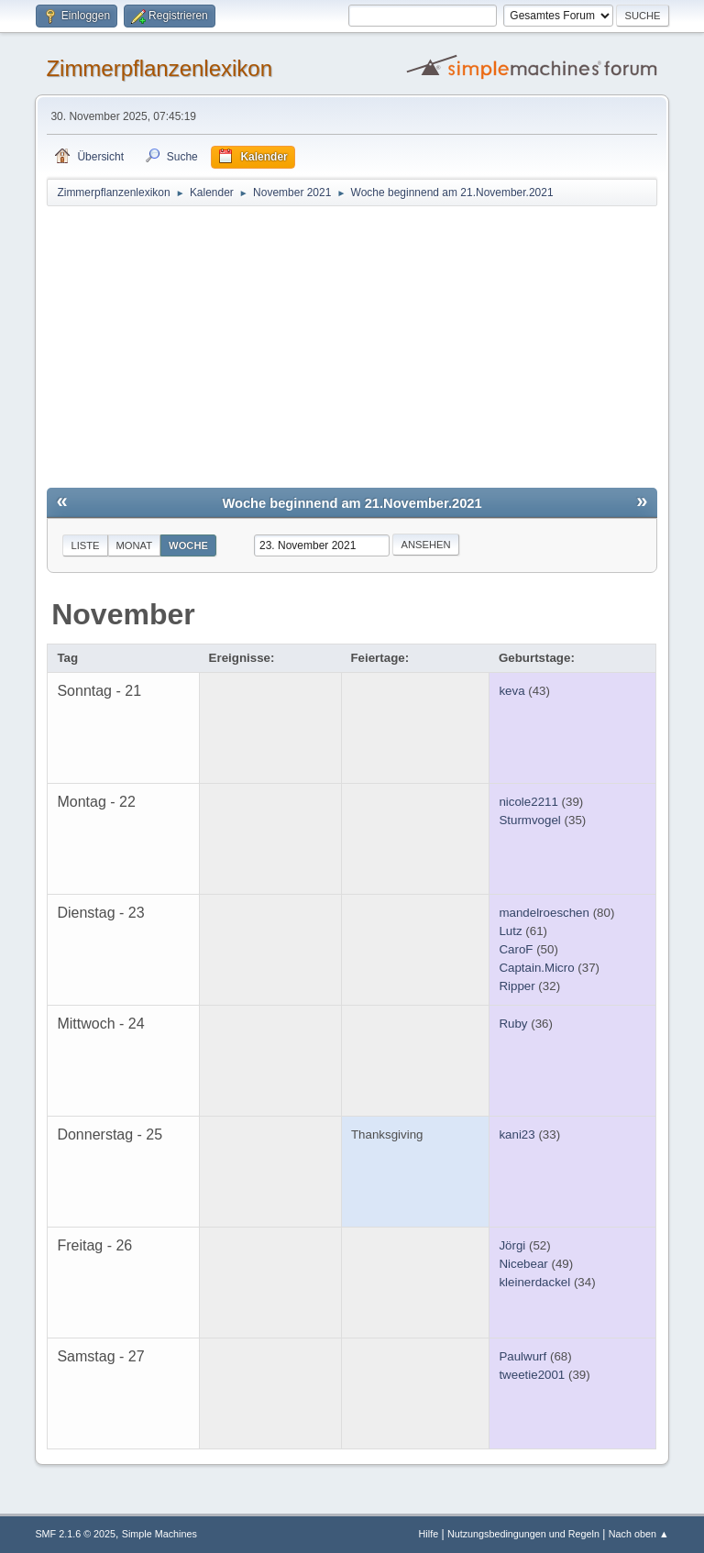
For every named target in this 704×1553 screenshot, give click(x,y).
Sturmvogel (529, 820)
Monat (134, 545)
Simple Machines (159, 1533)
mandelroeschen (544, 913)
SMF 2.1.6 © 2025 (75, 1533)
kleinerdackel (534, 1282)
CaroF (516, 949)
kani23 (516, 1134)
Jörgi (512, 1245)
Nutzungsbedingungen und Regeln (523, 1533)
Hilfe (429, 1533)
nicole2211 (528, 802)
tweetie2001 (532, 1375)
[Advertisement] (352, 345)
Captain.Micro (536, 968)
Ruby (513, 1023)
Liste (85, 545)
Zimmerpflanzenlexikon (159, 68)
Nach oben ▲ (639, 1533)
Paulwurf (522, 1356)
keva (511, 691)
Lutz (510, 931)
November (123, 614)
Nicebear (523, 1264)
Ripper (516, 986)
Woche (188, 545)
